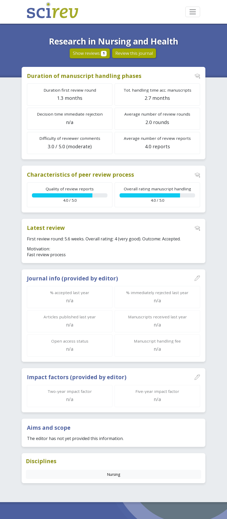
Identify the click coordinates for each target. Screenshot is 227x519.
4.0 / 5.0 (69, 194)
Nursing (113, 474)
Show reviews (90, 53)
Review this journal (134, 53)
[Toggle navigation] (192, 12)
